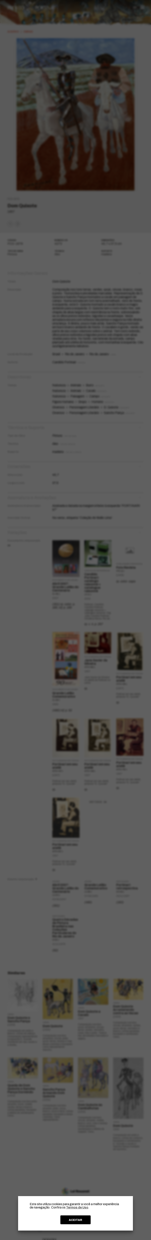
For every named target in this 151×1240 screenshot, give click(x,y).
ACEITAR (75, 1219)
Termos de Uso (77, 1207)
